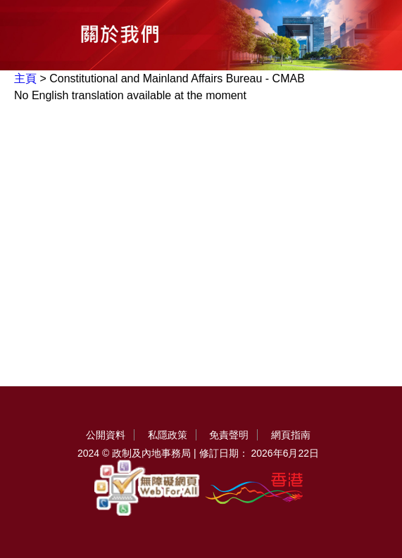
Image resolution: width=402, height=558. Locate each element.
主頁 (25, 78)
